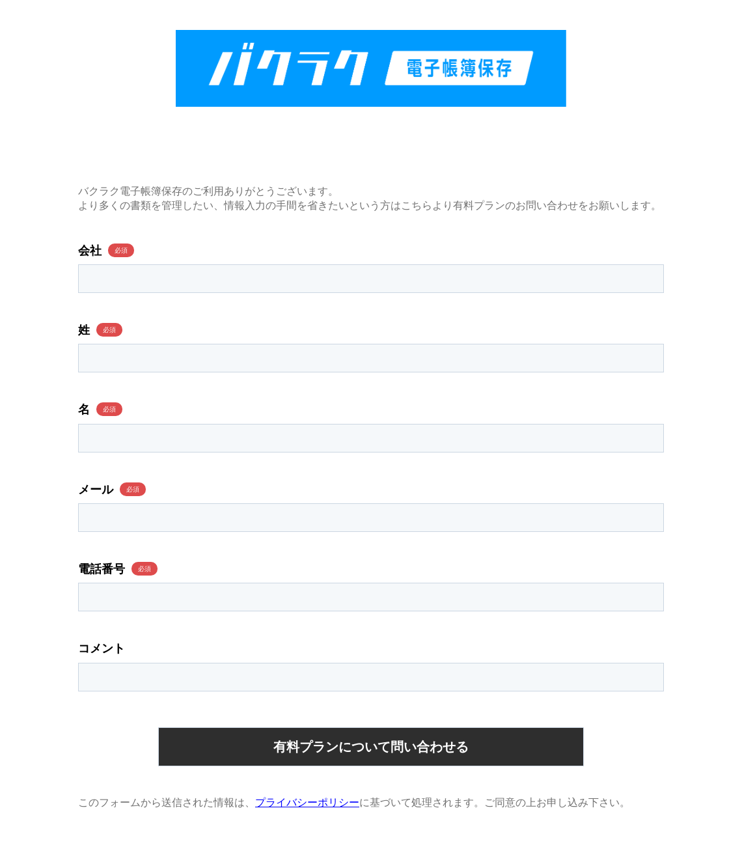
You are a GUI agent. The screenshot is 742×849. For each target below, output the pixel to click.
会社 (90, 250)
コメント (101, 648)
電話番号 (101, 569)
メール (95, 489)
